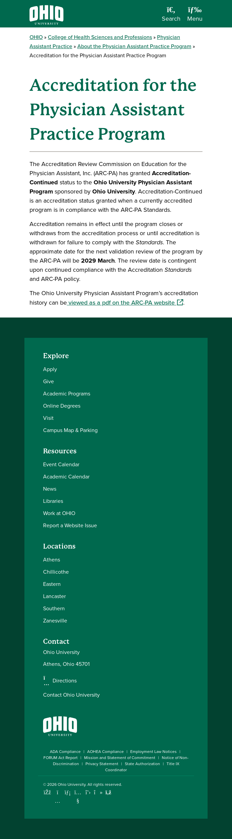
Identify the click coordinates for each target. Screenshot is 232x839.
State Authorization (142, 764)
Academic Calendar (66, 476)
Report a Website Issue (70, 525)
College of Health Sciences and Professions (100, 37)
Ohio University (71, 784)
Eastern (52, 584)
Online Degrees (61, 406)
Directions (65, 680)
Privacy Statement (101, 764)
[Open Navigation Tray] (194, 16)
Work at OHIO (59, 513)
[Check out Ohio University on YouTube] (78, 796)
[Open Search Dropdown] (171, 16)
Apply (50, 369)
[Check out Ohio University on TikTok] (98, 792)
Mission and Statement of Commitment (119, 758)
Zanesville (55, 621)
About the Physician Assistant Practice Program (134, 46)
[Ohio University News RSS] (108, 792)
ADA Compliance (65, 752)
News (49, 489)
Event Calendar (61, 464)
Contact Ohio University (71, 695)
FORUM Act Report (60, 758)
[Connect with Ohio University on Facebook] (47, 792)
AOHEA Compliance (105, 752)
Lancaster (54, 596)
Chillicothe (56, 572)
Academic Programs (66, 393)
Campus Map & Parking (70, 430)
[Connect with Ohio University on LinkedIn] (67, 792)
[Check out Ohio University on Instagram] (57, 801)
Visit (48, 418)
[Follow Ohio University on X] (88, 792)
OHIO (36, 37)
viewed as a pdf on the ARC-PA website (125, 302)
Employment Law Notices (153, 752)
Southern (54, 608)
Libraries (53, 501)
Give (48, 381)
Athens (51, 560)
